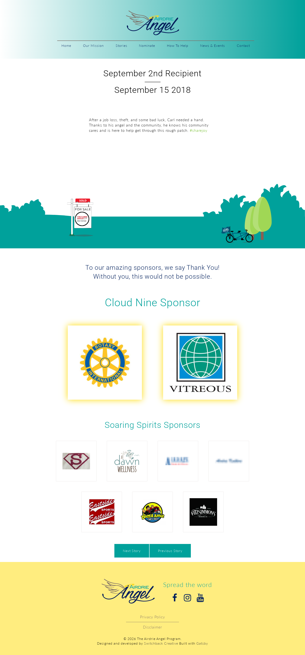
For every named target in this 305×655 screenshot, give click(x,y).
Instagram (187, 597)
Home (66, 45)
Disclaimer (152, 627)
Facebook (174, 597)
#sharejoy (198, 130)
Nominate (147, 45)
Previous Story (170, 551)
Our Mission (93, 45)
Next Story (132, 551)
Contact (243, 45)
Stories (121, 45)
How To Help (177, 45)
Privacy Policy (152, 617)
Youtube (200, 597)
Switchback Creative (161, 643)
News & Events (212, 45)
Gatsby (202, 643)
